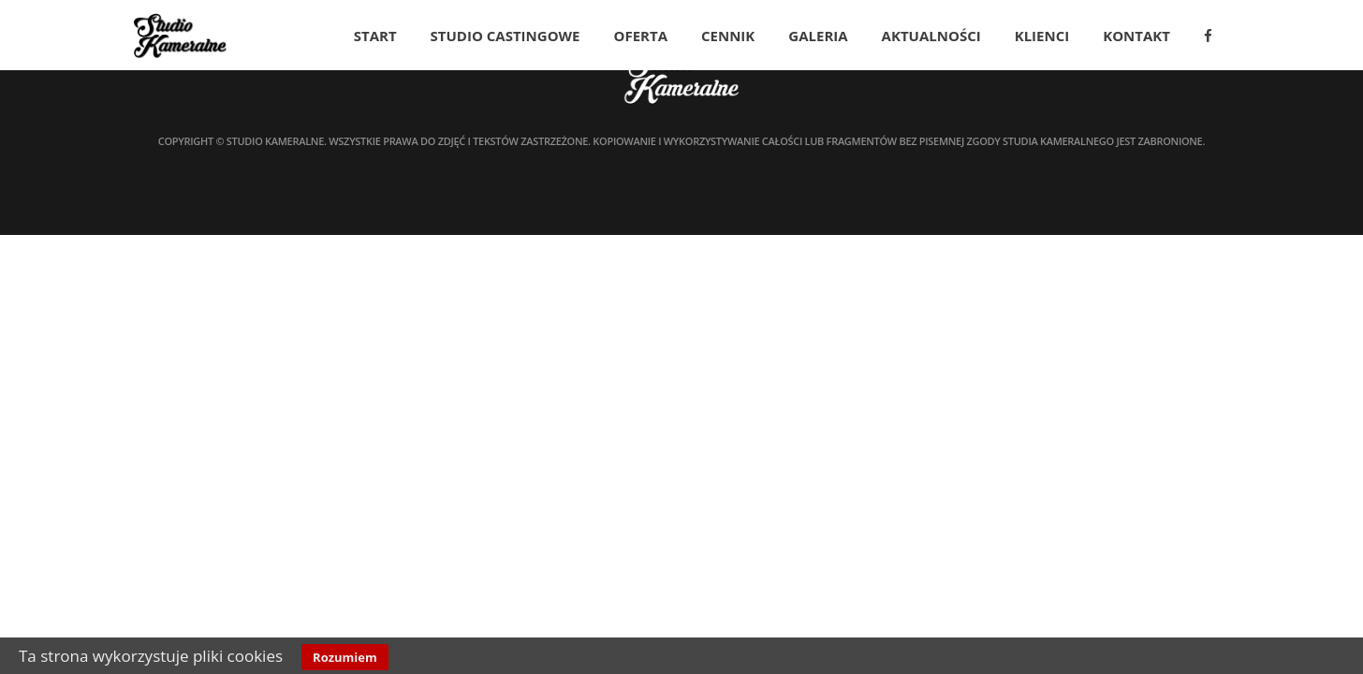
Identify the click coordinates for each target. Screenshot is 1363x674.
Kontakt (1136, 35)
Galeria (817, 35)
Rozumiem (345, 657)
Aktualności (931, 35)
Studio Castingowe (505, 35)
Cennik (728, 35)
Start (375, 35)
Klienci (1042, 35)
